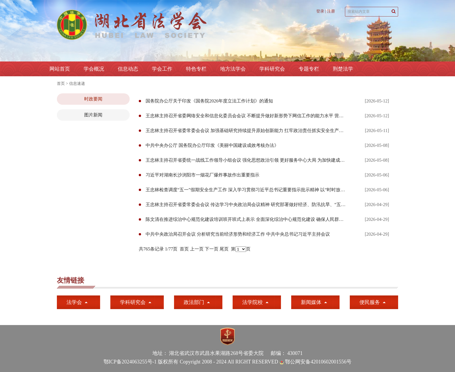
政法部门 (194, 302)
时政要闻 (93, 98)
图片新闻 (93, 114)
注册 (331, 11)
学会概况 (94, 69)
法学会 (74, 302)
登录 (320, 11)
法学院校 (252, 302)
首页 (61, 83)
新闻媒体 (311, 302)
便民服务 (369, 302)
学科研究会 (133, 302)
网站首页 (59, 69)
